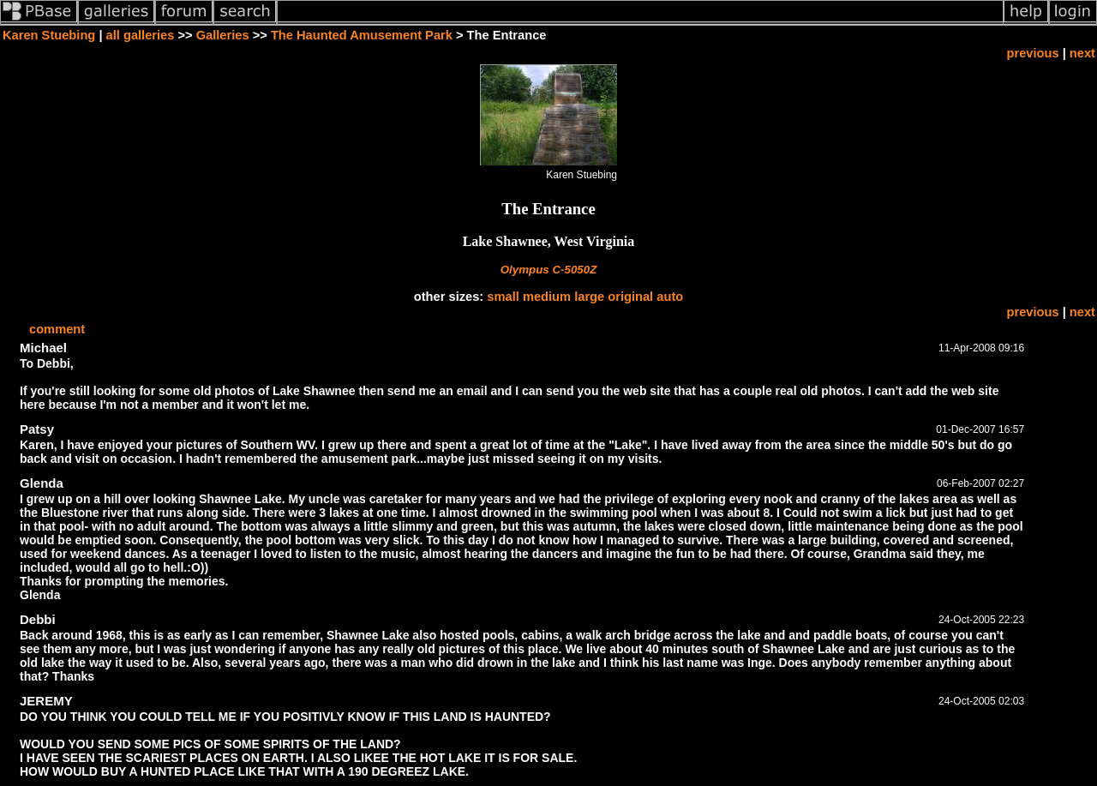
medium (547, 296)
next (1082, 53)
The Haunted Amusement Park (362, 35)
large (589, 296)
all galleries (140, 35)
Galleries (222, 35)
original (630, 296)
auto (669, 296)
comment (57, 329)
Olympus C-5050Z (549, 269)
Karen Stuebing (49, 35)
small (503, 296)
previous (1033, 53)
